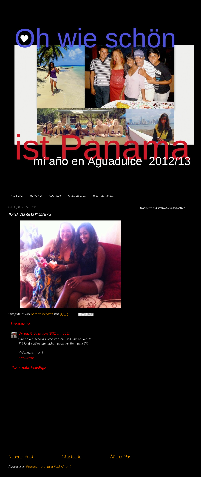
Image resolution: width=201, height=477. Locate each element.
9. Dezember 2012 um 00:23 (50, 333)
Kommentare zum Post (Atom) (48, 466)
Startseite (17, 196)
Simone (23, 333)
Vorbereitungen (76, 196)
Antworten (26, 358)
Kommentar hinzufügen (29, 367)
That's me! (36, 196)
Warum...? (55, 196)
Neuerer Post (20, 457)
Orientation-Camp (103, 196)
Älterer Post (121, 457)
